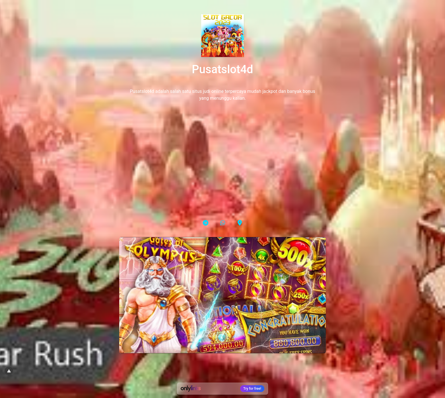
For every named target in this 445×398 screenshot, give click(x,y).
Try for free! (252, 389)
